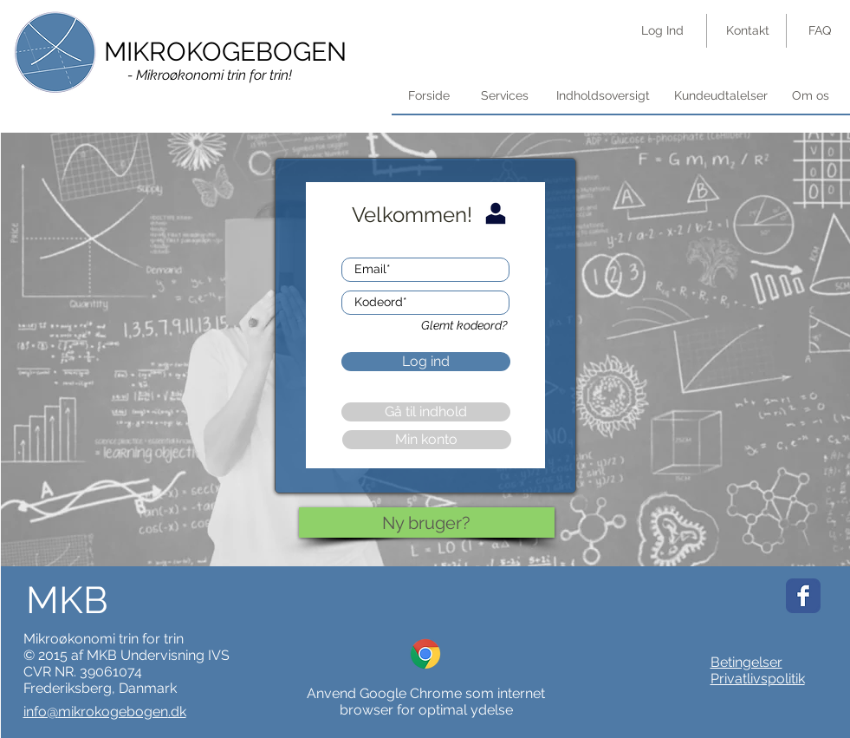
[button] (603, 96)
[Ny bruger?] (427, 522)
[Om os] (810, 96)
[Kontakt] (748, 31)
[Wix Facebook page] (803, 595)
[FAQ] (820, 31)
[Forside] (429, 96)
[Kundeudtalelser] (721, 96)
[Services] (504, 96)
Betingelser (746, 662)
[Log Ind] (662, 31)
